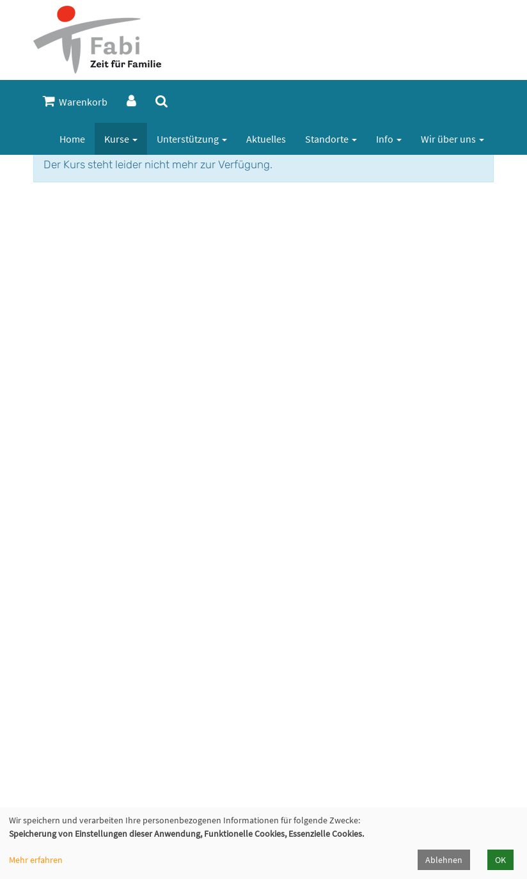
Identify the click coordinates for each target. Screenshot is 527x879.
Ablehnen (443, 860)
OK (500, 860)
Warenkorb (75, 101)
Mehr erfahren (36, 860)
